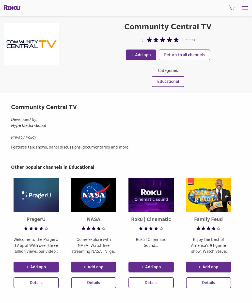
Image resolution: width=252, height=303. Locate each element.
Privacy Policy (23, 137)
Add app (141, 55)
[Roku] (10, 7)
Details (36, 283)
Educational (168, 82)
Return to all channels (184, 55)
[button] (245, 8)
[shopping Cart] (231, 9)
